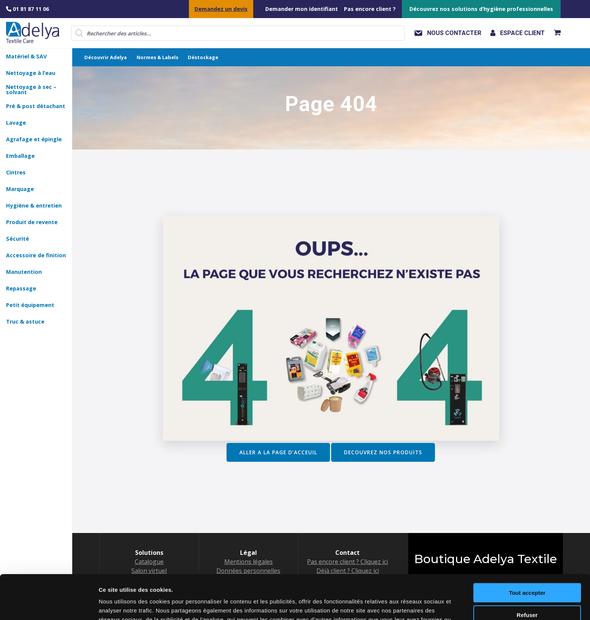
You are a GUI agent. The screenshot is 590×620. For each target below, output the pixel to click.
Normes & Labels (157, 57)
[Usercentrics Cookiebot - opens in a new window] (49, 605)
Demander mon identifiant (301, 8)
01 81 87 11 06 (27, 8)
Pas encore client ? (370, 8)
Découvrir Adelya (105, 57)
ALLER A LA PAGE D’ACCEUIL (278, 452)
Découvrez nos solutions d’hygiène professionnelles (481, 8)
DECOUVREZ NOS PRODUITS (383, 452)
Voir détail (112, 605)
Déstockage (203, 57)
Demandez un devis (221, 8)
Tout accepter (527, 548)
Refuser (527, 570)
